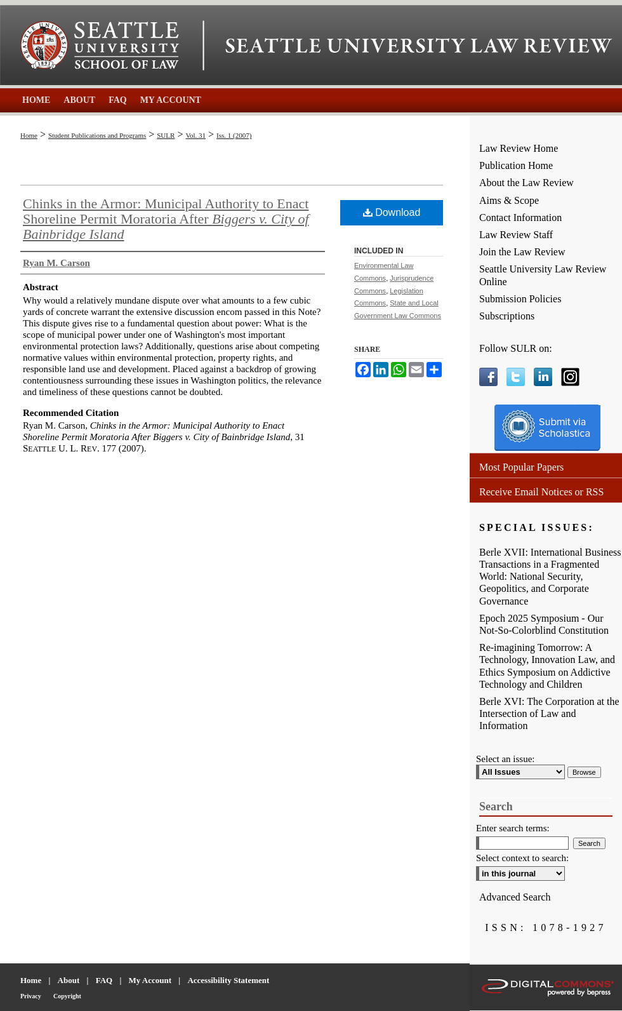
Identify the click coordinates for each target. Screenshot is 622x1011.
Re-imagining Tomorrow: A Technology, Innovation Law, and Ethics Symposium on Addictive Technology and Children (547, 666)
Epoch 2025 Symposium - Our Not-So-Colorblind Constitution (544, 624)
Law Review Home (518, 148)
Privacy (30, 996)
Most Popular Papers (521, 467)
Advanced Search (514, 897)
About (69, 980)
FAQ (104, 980)
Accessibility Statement (228, 980)
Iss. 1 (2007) (233, 135)
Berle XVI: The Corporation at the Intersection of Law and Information (549, 713)
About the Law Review (526, 182)
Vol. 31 (195, 135)
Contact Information (520, 217)
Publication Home (516, 165)
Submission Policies (520, 298)
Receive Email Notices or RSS (541, 491)
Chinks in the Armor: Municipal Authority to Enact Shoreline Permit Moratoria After (166, 219)
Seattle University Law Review (418, 45)
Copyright (67, 996)
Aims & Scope (509, 200)
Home (28, 135)
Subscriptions (506, 316)
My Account (150, 980)
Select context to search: (522, 858)
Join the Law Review (522, 251)
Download (392, 212)
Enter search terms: (513, 828)
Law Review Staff (516, 234)
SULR (166, 135)
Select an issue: (505, 759)
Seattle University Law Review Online (542, 275)
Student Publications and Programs (97, 135)
